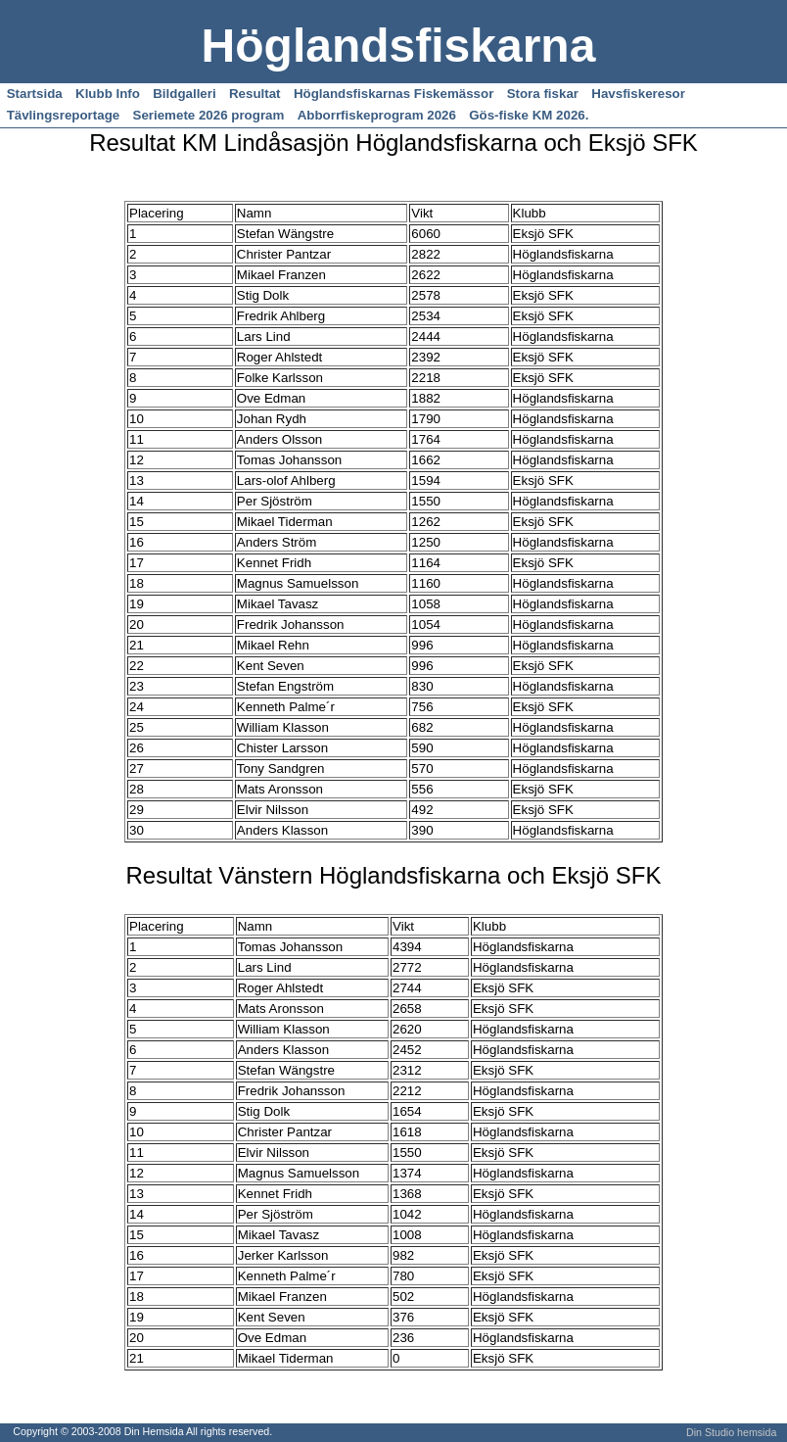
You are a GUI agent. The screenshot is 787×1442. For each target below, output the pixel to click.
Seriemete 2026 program (209, 115)
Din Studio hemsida (731, 1432)
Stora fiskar (543, 93)
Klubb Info (107, 93)
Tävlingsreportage (63, 115)
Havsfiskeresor (638, 93)
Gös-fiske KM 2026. (528, 115)
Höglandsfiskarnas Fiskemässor (393, 93)
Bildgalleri (184, 93)
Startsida (35, 93)
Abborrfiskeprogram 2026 (377, 115)
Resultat (255, 93)
